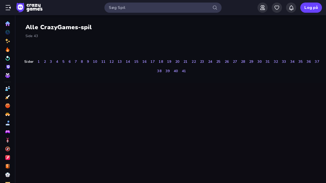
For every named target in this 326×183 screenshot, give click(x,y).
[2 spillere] (7, 88)
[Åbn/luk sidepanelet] (8, 8)
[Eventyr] (7, 149)
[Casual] (7, 123)
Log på (311, 7)
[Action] (7, 97)
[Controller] (7, 131)
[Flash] (7, 157)
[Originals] (7, 67)
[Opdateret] (7, 58)
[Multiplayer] (7, 75)
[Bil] (7, 114)
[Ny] (7, 41)
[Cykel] (7, 140)
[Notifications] (291, 8)
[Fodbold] (7, 175)
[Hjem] (7, 23)
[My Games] (277, 8)
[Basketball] (7, 105)
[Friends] (262, 8)
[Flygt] (7, 166)
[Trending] (7, 49)
